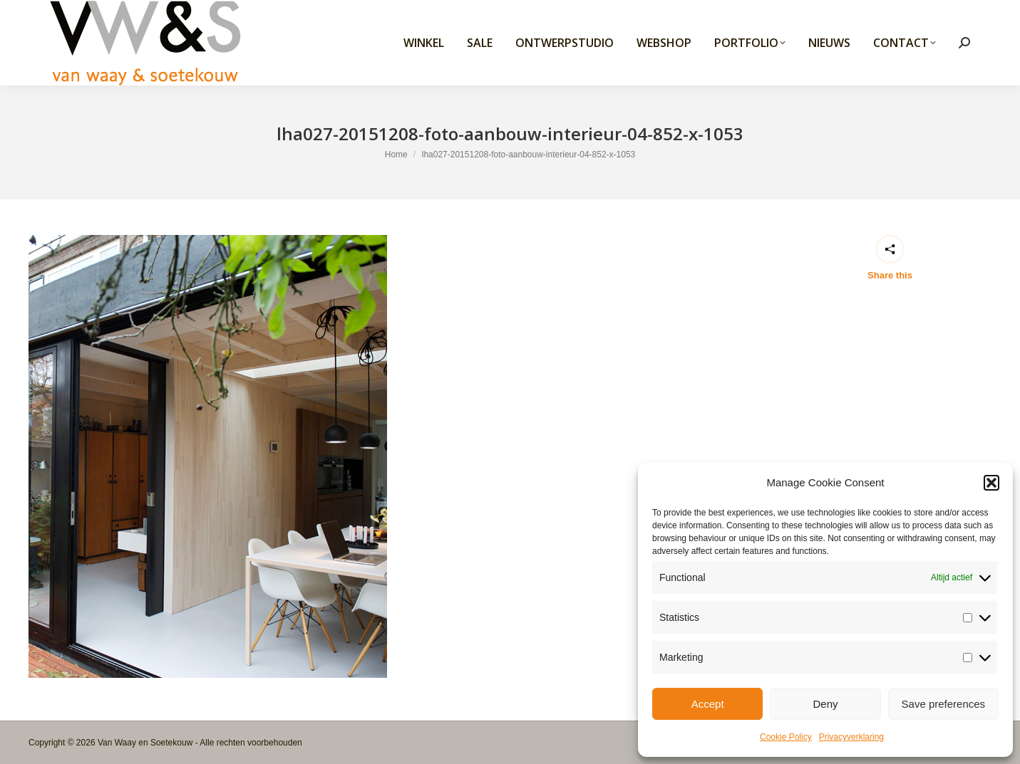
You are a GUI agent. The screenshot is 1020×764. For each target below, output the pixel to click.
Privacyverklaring (851, 737)
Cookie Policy (786, 737)
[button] (991, 483)
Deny (825, 704)
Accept (707, 704)
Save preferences (944, 704)
